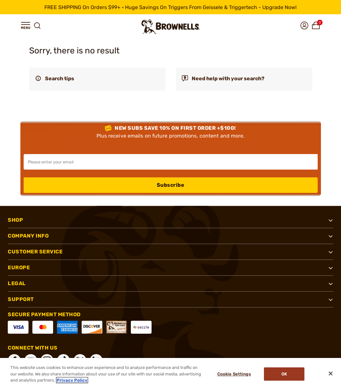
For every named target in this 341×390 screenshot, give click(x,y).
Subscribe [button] (171, 185)
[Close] (331, 373)
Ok (284, 374)
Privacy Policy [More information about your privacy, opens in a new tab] (72, 380)
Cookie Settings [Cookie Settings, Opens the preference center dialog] (234, 374)
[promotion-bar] (170, 7)
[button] (25, 25)
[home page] (171, 26)
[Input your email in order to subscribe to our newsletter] (171, 162)
